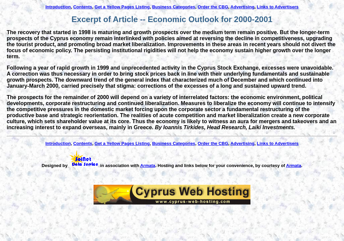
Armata (147, 165)
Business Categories (173, 6)
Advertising (242, 6)
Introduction (58, 6)
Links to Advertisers (278, 6)
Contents (82, 6)
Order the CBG (213, 6)
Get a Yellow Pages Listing (122, 6)
